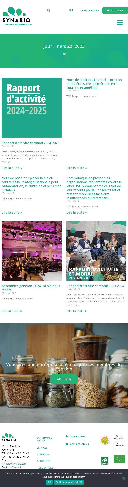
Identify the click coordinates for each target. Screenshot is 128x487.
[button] (48, 10)
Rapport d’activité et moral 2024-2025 (30, 143)
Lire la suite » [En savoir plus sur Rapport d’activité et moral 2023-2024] (76, 311)
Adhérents (43, 454)
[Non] (124, 478)
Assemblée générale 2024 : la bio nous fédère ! (31, 288)
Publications (45, 467)
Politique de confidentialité (69, 482)
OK (49, 482)
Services (42, 447)
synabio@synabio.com (14, 463)
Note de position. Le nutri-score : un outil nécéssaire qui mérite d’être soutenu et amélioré (94, 83)
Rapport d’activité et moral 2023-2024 (95, 286)
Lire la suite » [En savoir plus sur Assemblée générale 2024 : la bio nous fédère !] (12, 311)
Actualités (43, 461)
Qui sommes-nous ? (45, 439)
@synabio (16, 467)
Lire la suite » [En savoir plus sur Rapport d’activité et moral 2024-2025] (12, 168)
